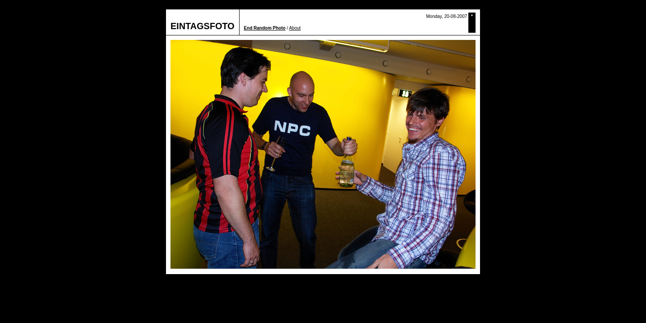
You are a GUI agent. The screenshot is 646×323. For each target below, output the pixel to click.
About (295, 28)
